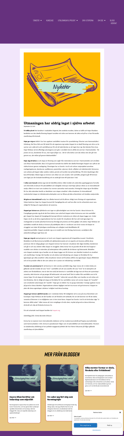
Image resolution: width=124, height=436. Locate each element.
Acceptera (85, 425)
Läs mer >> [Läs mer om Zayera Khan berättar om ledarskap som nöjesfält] (12, 418)
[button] (120, 412)
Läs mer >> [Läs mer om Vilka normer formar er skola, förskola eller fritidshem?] (88, 391)
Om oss (101, 20)
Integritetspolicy (97, 430)
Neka (109, 425)
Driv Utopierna (87, 20)
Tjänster (37, 20)
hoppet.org (56, 310)
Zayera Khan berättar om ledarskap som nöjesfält (21, 398)
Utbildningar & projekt (68, 20)
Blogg (112, 20)
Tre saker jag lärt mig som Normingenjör (60, 398)
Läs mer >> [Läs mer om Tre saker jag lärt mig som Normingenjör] (50, 416)
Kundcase (49, 20)
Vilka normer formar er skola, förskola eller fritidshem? (99, 369)
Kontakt (114, 23)
